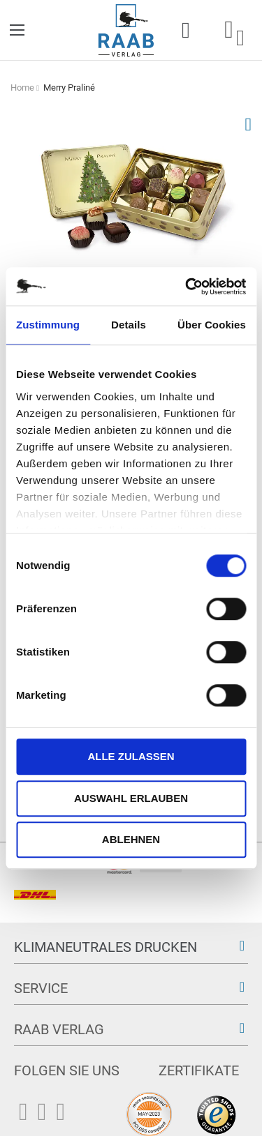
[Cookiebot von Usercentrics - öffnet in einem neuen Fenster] (186, 287)
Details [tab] (128, 325)
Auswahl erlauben (131, 798)
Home (22, 87)
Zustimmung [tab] (48, 325)
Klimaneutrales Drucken (105, 947)
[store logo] (126, 30)
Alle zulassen (130, 756)
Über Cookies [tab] (211, 325)
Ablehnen (131, 839)
